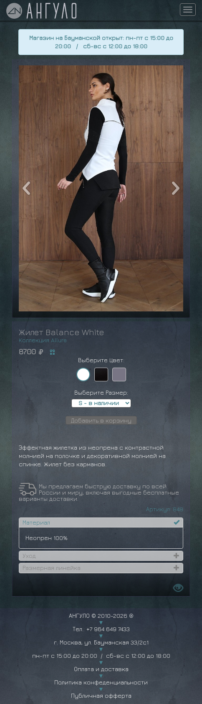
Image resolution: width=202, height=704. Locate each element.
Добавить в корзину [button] (101, 420)
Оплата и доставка (101, 668)
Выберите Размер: (101, 392)
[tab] (101, 522)
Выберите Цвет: (101, 359)
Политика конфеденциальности (101, 682)
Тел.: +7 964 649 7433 (101, 628)
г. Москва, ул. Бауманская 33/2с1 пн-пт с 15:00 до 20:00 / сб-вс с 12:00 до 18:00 (101, 649)
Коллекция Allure (43, 339)
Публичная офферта (101, 695)
